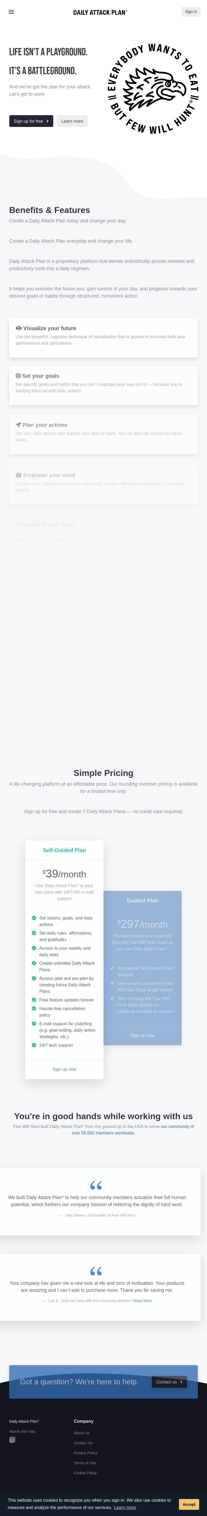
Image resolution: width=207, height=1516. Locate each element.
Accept (189, 1504)
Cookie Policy (85, 1473)
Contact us (169, 1394)
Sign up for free (31, 121)
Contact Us (83, 1443)
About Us (81, 1433)
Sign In (191, 11)
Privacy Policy (85, 1453)
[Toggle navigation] (11, 12)
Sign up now (64, 1081)
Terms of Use (85, 1463)
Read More (142, 1313)
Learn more (125, 1507)
